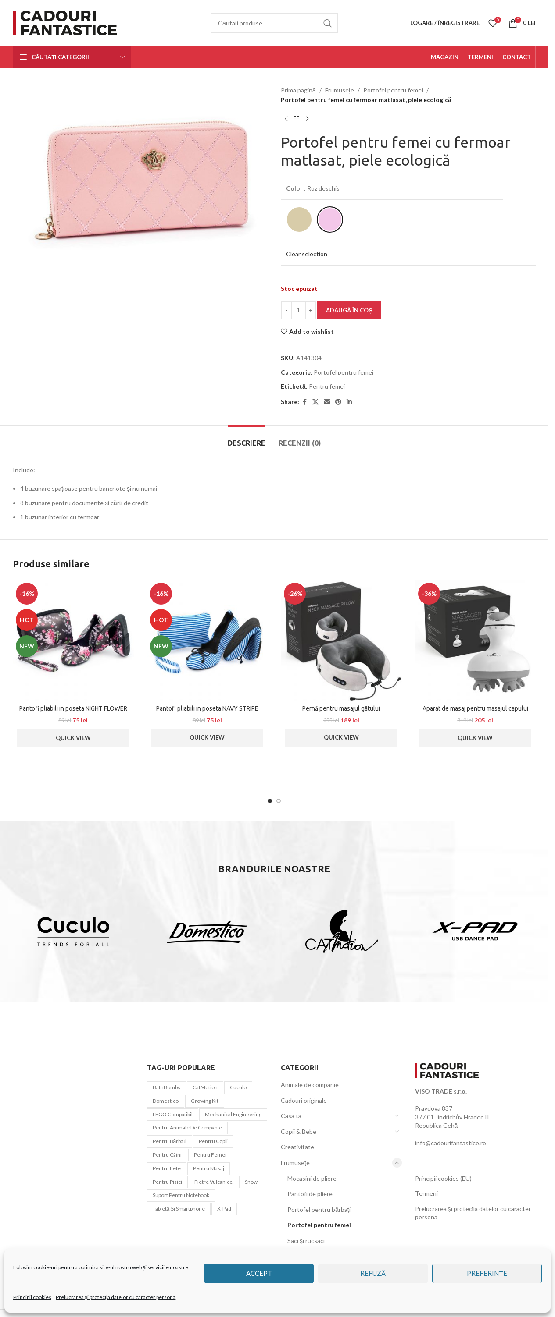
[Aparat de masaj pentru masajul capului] (475, 640)
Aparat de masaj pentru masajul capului (475, 708)
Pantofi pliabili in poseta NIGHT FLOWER (73, 708)
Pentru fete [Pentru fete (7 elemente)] (167, 1168)
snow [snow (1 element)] (251, 1182)
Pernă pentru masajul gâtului (341, 708)
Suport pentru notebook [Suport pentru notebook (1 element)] (181, 1195)
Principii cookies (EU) (443, 1178)
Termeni (426, 1193)
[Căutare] (274, 23)
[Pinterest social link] (338, 402)
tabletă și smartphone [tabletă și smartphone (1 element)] (179, 1208)
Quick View (73, 737)
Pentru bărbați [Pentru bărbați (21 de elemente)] (169, 1141)
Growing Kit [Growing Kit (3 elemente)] (204, 1101)
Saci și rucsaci (306, 1240)
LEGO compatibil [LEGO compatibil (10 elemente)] (173, 1114)
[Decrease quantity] (286, 310)
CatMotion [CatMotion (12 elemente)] (205, 1087)
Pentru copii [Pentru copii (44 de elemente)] (213, 1141)
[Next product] (307, 119)
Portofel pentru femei (393, 90)
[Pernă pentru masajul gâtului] (341, 640)
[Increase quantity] (310, 310)
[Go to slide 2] (278, 801)
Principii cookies (32, 1297)
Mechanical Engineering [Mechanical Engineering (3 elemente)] (233, 1114)
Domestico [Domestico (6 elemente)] (166, 1101)
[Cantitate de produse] (298, 310)
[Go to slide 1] (270, 801)
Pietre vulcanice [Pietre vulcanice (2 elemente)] (213, 1182)
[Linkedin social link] (349, 402)
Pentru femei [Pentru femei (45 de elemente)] (210, 1154)
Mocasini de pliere (312, 1178)
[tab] (246, 438)
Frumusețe (339, 90)
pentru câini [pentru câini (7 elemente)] (167, 1154)
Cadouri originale (304, 1100)
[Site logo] (66, 22)
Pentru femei (327, 386)
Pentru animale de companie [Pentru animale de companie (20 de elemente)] (187, 1127)
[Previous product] (286, 119)
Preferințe (487, 1273)
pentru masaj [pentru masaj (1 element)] (208, 1168)
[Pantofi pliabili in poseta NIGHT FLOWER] (73, 640)
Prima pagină (298, 90)
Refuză (373, 1273)
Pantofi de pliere (310, 1193)
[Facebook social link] (304, 402)
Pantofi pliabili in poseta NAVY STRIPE (207, 708)
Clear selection (306, 254)
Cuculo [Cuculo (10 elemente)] (238, 1087)
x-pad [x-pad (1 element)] (224, 1208)
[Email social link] (327, 402)
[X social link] (315, 402)
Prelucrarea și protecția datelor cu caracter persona (115, 1297)
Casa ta (291, 1115)
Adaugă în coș (349, 310)
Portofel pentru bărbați (319, 1209)
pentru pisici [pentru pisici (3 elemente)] (167, 1182)
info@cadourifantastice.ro (450, 1143)
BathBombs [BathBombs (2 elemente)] (166, 1087)
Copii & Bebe (298, 1131)
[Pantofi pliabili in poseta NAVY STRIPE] (207, 640)
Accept (259, 1273)
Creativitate (297, 1147)
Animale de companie (310, 1084)
